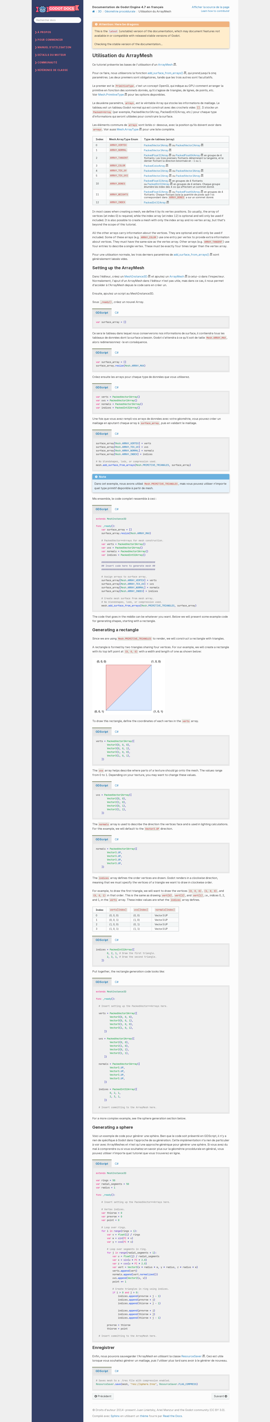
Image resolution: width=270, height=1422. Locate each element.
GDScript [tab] (102, 312)
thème (144, 1416)
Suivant (220, 1396)
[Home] (93, 11)
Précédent (103, 1396)
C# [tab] (116, 312)
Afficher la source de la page (210, 7)
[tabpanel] (161, 322)
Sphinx (115, 1416)
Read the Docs (172, 1416)
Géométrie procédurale (120, 11)
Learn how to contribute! (215, 10)
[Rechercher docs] (57, 20)
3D (100, 11)
